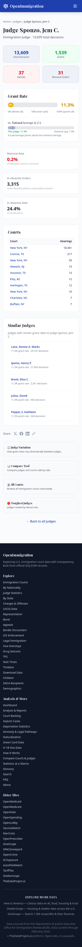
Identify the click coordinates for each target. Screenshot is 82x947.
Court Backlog (12, 716)
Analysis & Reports (14, 710)
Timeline (8, 667)
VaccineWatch (11, 828)
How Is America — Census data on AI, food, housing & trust (41, 903)
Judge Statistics (12, 593)
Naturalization (12, 737)
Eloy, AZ (15, 279)
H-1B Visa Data (12, 747)
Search (7, 774)
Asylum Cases (11, 721)
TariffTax (8, 870)
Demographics (12, 688)
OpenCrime (10, 854)
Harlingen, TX (18, 285)
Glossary (8, 769)
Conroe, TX (17, 254)
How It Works (11, 753)
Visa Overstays (12, 646)
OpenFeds (9, 812)
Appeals (8, 625)
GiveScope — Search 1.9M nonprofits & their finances (41, 914)
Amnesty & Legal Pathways (20, 731)
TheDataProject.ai (14, 881)
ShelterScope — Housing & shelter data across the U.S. (41, 908)
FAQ (5, 779)
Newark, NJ (17, 266)
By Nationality (11, 587)
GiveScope (9, 844)
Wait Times (10, 662)
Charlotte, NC (18, 298)
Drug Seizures (11, 651)
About (7, 785)
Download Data (12, 672)
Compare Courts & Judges (19, 758)
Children (8, 678)
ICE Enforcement (13, 635)
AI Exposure (10, 860)
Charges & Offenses (15, 603)
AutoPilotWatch (12, 865)
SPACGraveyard (12, 849)
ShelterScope (11, 876)
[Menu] (75, 6)
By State (8, 598)
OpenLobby (10, 823)
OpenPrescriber (13, 838)
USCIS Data (10, 609)
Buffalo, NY (17, 304)
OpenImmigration (23, 6)
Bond (6, 619)
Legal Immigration (14, 640)
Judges (17, 21)
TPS (5, 656)
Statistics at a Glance (16, 763)
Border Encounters (15, 630)
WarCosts (9, 833)
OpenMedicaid (12, 801)
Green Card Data (13, 742)
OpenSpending (12, 817)
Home (7, 21)
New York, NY (18, 248)
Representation (12, 614)
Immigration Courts (15, 582)
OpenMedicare (12, 807)
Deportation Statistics (16, 726)
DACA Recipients (13, 683)
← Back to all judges (41, 521)
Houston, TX (18, 273)
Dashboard (10, 705)
